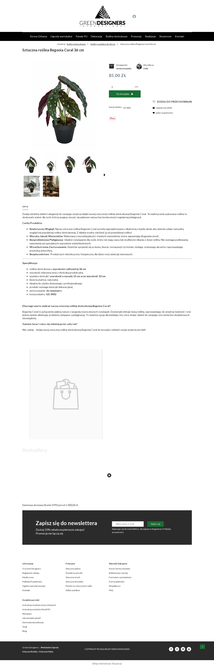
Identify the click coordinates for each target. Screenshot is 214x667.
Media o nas (28, 577)
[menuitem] (38, 36)
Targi (24, 626)
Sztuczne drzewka (74, 581)
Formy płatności (116, 581)
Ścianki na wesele (74, 573)
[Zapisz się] (155, 524)
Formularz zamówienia (120, 577)
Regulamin (157, 529)
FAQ (111, 590)
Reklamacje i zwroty (118, 573)
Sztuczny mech (73, 577)
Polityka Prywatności (32, 581)
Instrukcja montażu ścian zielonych (39, 605)
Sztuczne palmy (73, 568)
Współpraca (114, 586)
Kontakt (26, 590)
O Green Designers (31, 568)
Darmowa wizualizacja (33, 622)
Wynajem (27, 613)
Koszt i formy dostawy (119, 568)
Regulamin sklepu (30, 573)
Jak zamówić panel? (31, 618)
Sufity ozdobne (73, 590)
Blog (24, 631)
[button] (104, 174)
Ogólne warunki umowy (33, 586)
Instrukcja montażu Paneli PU (36, 609)
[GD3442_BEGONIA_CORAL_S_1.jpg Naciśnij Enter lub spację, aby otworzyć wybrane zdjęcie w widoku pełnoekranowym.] (64, 105)
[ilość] (121, 86)
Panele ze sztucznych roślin (79, 586)
